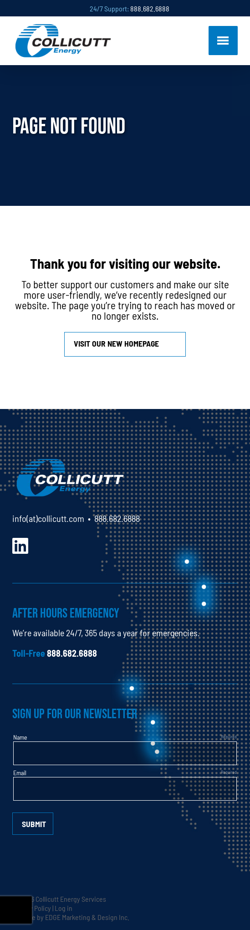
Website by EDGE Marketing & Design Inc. (70, 916)
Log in (63, 907)
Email (19, 772)
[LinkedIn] (20, 544)
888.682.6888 (149, 8)
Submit (34, 823)
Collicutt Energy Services (71, 898)
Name (20, 737)
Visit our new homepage (116, 343)
